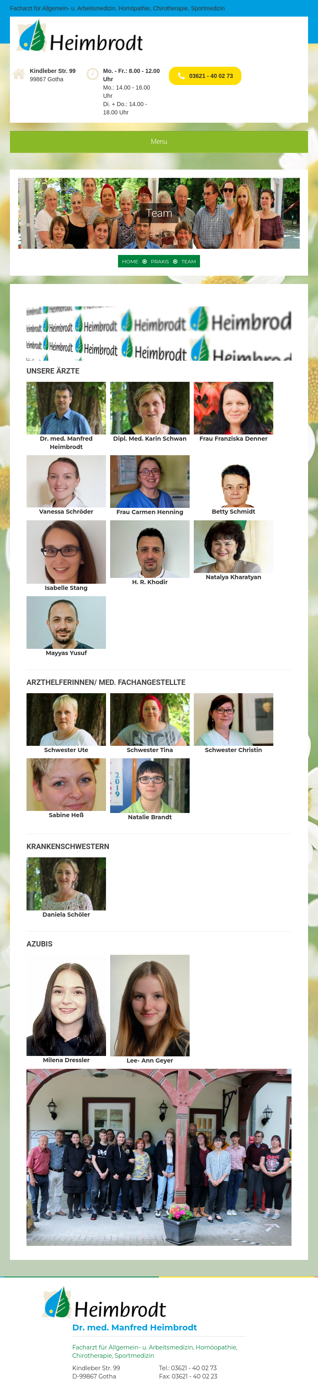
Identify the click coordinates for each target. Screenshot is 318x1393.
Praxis (160, 261)
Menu (159, 142)
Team (188, 261)
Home (130, 261)
